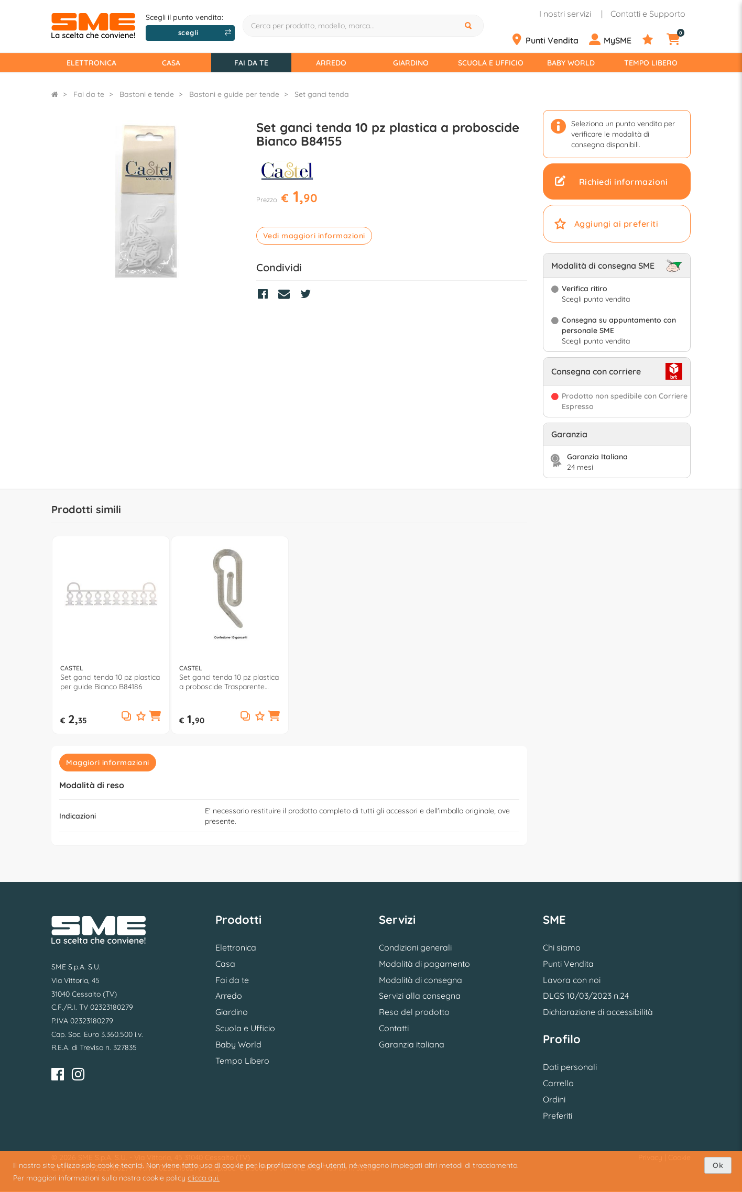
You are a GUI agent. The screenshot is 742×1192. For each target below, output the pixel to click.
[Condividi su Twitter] (308, 295)
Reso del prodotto (414, 1012)
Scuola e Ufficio (490, 63)
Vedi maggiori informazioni (314, 235)
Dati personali (570, 1067)
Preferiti (557, 1115)
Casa (171, 63)
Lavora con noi (572, 980)
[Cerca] (469, 26)
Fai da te (251, 63)
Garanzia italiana (411, 1044)
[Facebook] (57, 1076)
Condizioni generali (415, 947)
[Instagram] (78, 1076)
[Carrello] (679, 39)
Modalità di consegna (420, 980)
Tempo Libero (651, 63)
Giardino (411, 63)
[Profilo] (614, 39)
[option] (110, 635)
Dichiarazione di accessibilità (598, 1012)
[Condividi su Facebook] (265, 295)
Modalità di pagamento (424, 963)
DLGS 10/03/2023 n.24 (586, 995)
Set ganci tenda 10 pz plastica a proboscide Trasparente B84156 (229, 681)
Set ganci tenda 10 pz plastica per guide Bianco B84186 (110, 681)
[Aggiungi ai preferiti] (141, 716)
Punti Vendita (568, 963)
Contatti (394, 1028)
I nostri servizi (565, 13)
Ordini (554, 1099)
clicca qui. (204, 1178)
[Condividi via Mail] (286, 295)
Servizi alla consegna (420, 995)
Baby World (571, 63)
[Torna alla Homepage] (54, 94)
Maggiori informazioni (107, 762)
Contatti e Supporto (647, 13)
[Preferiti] (653, 39)
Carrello (558, 1083)
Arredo (331, 63)
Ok (718, 1165)
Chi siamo (562, 947)
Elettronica (91, 63)
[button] (155, 717)
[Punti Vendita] (549, 39)
